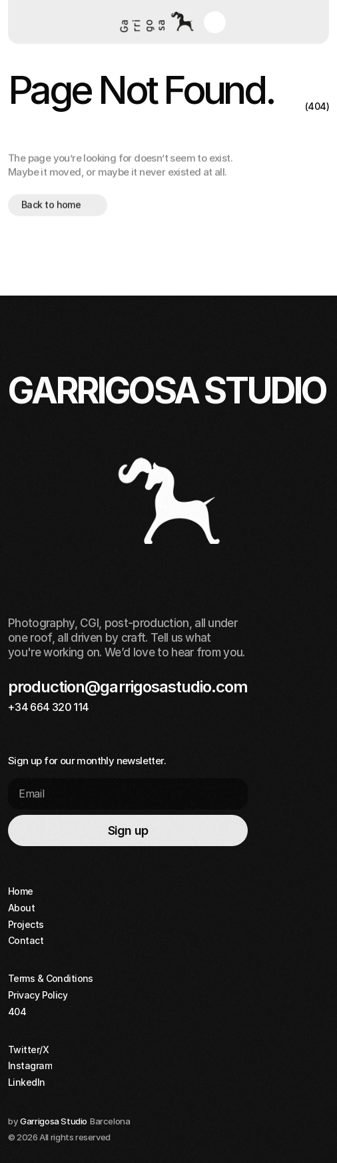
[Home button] (154, 22)
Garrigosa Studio (53, 1121)
